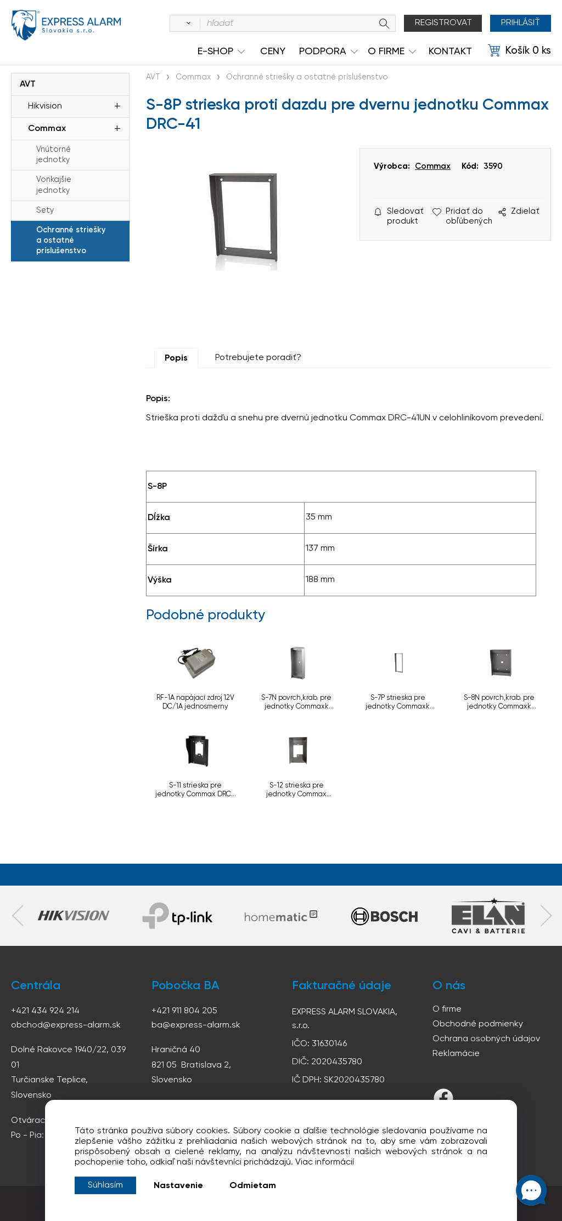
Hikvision (45, 106)
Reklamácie (456, 1053)
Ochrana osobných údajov (486, 1039)
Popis (176, 358)
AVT (28, 84)
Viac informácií (324, 1162)
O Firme (386, 51)
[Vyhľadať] (186, 23)
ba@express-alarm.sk (195, 1025)
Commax (47, 128)
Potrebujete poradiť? (258, 357)
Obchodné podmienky (477, 1024)
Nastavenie (178, 1186)
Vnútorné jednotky (53, 155)
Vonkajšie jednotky (53, 185)
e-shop (215, 51)
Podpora (322, 51)
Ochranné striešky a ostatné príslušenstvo (70, 240)
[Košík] (519, 51)
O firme (447, 1009)
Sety (45, 210)
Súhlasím (105, 1185)
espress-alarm (66, 25)
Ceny (272, 51)
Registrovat (443, 23)
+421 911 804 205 (184, 1011)
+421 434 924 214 (45, 1011)
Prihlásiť (520, 23)
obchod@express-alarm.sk (66, 1025)
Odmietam (252, 1186)
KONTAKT (450, 51)
